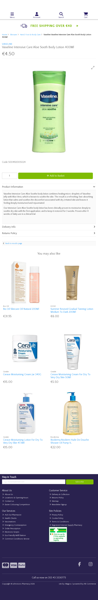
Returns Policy (57, 498)
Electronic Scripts (10, 532)
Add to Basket (55, 175)
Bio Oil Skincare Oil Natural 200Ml (21, 309)
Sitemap (54, 501)
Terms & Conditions (59, 522)
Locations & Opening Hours (15, 498)
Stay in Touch (9, 477)
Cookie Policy (56, 518)
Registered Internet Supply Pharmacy (66, 525)
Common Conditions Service (15, 539)
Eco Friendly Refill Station (14, 535)
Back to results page (13, 243)
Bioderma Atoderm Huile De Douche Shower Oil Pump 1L (70, 441)
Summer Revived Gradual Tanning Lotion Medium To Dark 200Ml (72, 310)
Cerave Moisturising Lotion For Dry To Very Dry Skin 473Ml (23, 441)
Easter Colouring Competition (16, 505)
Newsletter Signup (58, 505)
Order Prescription (11, 529)
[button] (92, 67)
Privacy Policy (56, 515)
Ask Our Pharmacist (11, 515)
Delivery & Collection (60, 494)
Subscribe (79, 482)
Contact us (8, 501)
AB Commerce (90, 584)
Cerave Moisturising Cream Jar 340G (22, 374)
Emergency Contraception (14, 525)
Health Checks (9, 518)
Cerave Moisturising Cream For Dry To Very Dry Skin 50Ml (70, 376)
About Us (7, 494)
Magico (68, 584)
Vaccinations (9, 522)
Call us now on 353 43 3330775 (49, 577)
